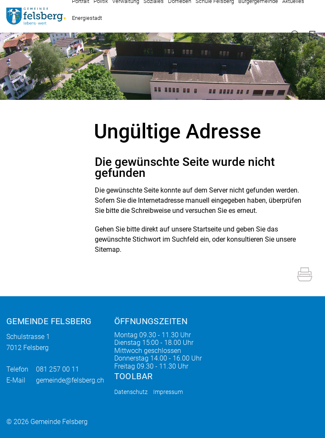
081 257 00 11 (57, 369)
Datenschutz (131, 391)
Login (313, 35)
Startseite (207, 229)
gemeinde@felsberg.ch (70, 380)
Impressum (168, 391)
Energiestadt (87, 18)
